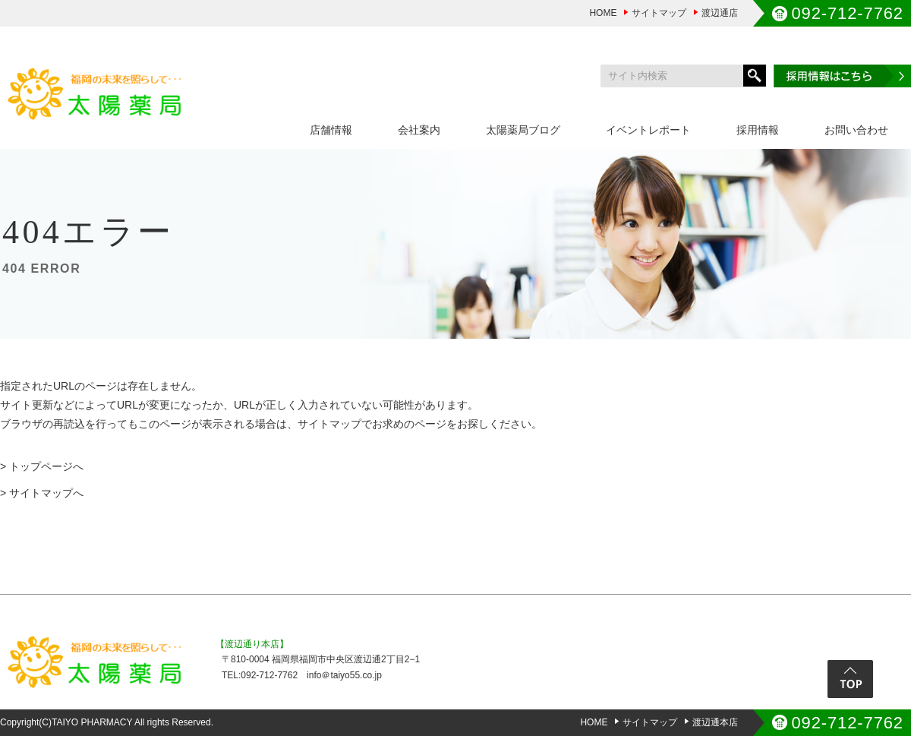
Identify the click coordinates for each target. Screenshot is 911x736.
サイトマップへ (46, 493)
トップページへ (46, 466)
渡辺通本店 (715, 722)
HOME (602, 13)
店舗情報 (331, 130)
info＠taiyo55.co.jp (344, 675)
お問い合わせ (856, 130)
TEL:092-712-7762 (260, 675)
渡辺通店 (719, 13)
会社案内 (419, 130)
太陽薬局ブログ (523, 130)
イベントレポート (648, 130)
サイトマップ (659, 13)
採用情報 (757, 130)
